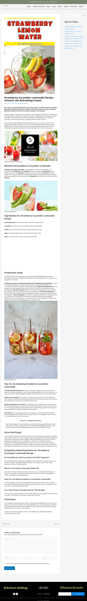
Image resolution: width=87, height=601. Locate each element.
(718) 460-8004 (53, 2)
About (81, 6)
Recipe (60, 6)
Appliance (73, 6)
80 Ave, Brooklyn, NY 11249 (39, 2)
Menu (48, 6)
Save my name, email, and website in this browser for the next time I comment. (28, 563)
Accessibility (46, 594)
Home (29, 6)
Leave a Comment (9, 103)
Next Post (57, 523)
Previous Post (6, 523)
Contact (39, 594)
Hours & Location (38, 6)
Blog (54, 6)
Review (66, 6)
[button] (81, 6)
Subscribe (78, 594)
